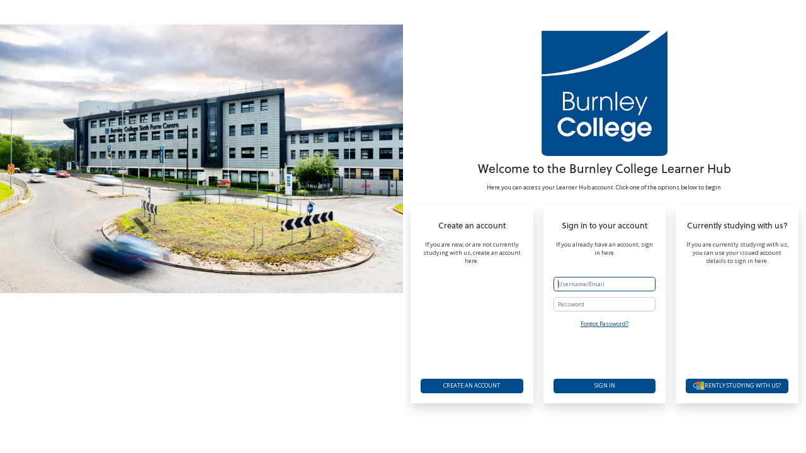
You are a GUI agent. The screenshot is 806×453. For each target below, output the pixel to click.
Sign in (604, 385)
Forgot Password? (604, 324)
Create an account (471, 385)
